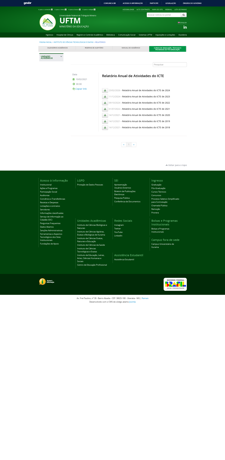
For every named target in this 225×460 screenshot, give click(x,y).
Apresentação (120, 338)
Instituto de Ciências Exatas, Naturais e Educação (50, 115)
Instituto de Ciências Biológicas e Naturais (48, 84)
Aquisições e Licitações (165, 35)
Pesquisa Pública (122, 352)
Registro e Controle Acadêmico (90, 35)
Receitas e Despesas (49, 356)
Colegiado (47, 183)
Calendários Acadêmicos (57, 48)
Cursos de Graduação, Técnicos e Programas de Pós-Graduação (167, 49)
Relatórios (47, 241)
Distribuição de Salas (49, 252)
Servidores (45, 363)
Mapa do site (157, 9)
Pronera (155, 366)
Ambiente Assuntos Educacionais (51, 260)
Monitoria (47, 246)
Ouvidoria (182, 35)
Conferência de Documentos (127, 355)
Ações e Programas (49, 342)
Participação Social (48, 345)
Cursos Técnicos (158, 345)
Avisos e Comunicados (49, 218)
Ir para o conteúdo (45, 9)
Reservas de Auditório (94, 48)
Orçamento (48, 224)
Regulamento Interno (49, 153)
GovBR (27, 3)
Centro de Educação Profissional (48, 294)
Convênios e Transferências (52, 353)
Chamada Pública (159, 359)
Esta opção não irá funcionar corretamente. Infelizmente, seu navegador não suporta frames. (129, 102)
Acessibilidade (128, 9)
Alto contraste (143, 9)
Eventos (46, 211)
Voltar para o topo (176, 318)
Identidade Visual (50, 147)
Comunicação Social (126, 35)
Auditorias (44, 349)
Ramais (145, 452)
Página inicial (45, 42)
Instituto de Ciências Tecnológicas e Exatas (73, 42)
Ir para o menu (61, 9)
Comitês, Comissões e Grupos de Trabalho (52, 175)
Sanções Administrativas (51, 384)
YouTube (118, 386)
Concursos (156, 349)
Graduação (156, 338)
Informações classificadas (51, 367)
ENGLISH (183, 22)
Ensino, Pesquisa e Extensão (51, 197)
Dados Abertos (47, 380)
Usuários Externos (122, 341)
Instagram (119, 379)
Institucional (45, 338)
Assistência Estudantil (124, 413)
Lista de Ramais (180, 9)
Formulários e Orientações (49, 204)
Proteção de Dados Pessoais (90, 338)
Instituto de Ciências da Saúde (51, 126)
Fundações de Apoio (49, 397)
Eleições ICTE (49, 235)
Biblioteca (110, 35)
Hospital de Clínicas (64, 35)
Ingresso (49, 35)
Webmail (168, 9)
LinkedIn (118, 389)
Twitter (117, 382)
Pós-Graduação (158, 342)
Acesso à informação (133, 3)
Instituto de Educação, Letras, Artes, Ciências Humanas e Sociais (51, 280)
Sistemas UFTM (145, 35)
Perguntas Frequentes (50, 377)
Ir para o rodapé (89, 9)
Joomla (132, 455)
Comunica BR (110, 3)
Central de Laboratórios (48, 166)
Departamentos (50, 160)
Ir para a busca (75, 9)
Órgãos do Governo (192, 3)
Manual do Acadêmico (131, 48)
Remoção (155, 363)
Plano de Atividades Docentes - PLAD (51, 268)
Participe (154, 3)
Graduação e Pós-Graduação (50, 189)
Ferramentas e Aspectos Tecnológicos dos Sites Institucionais (51, 391)
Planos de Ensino (50, 230)
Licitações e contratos (50, 360)
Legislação (170, 3)
